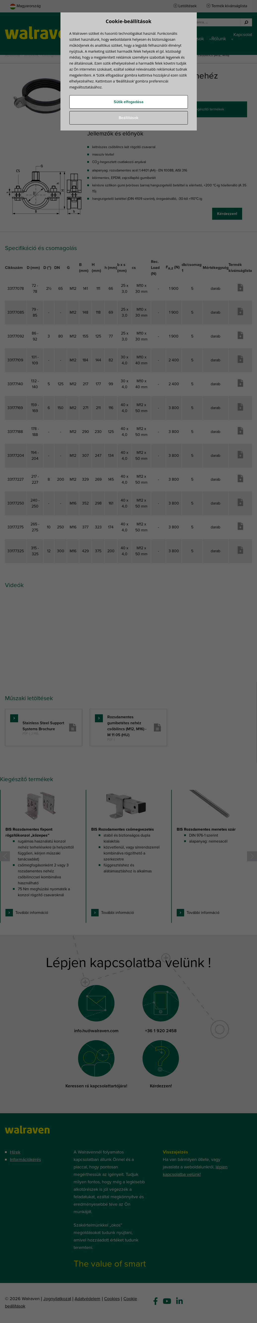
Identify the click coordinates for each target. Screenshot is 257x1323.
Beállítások (128, 117)
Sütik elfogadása (128, 101)
